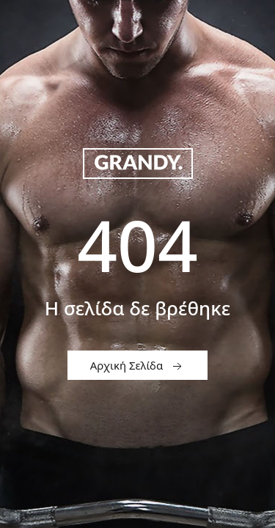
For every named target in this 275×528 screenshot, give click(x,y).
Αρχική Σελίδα (137, 366)
